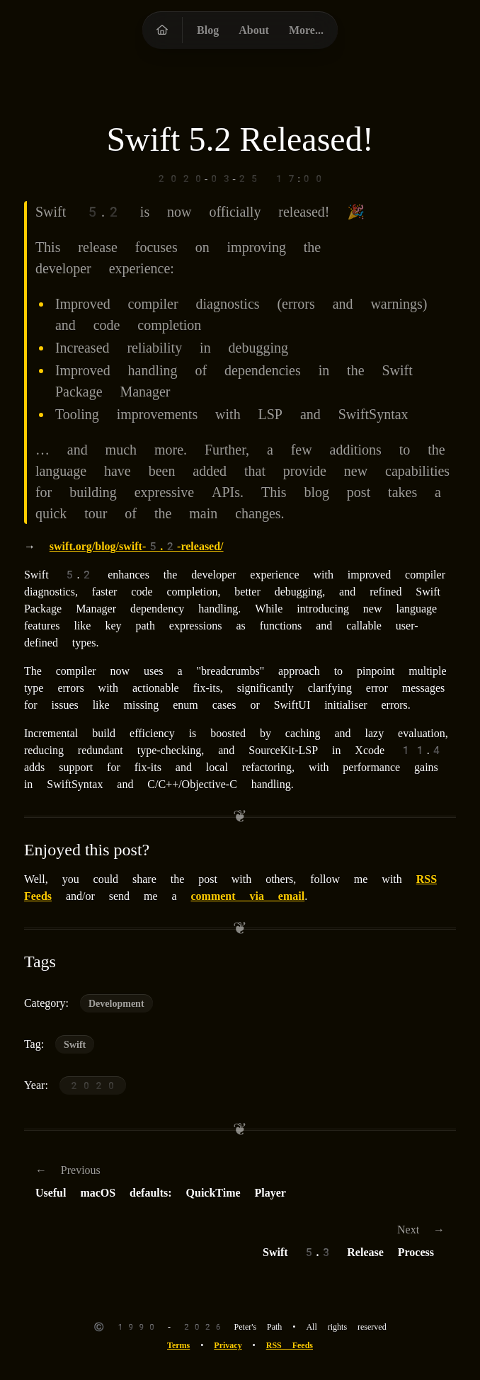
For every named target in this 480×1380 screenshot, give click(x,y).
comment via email (247, 896)
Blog (208, 30)
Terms (178, 1345)
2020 (93, 1085)
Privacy (227, 1345)
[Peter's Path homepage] (162, 30)
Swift (75, 1044)
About (254, 30)
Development (116, 1003)
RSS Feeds (289, 1345)
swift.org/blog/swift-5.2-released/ (137, 546)
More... (306, 30)
